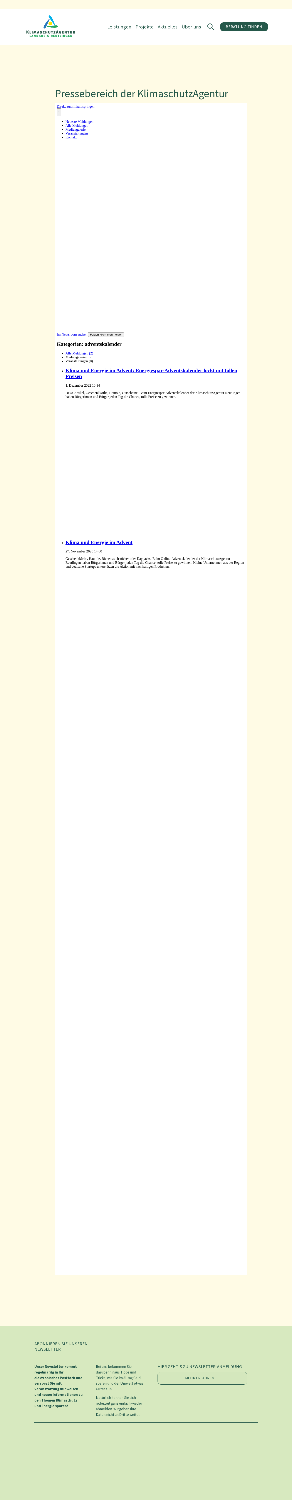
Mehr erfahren (200, 1378)
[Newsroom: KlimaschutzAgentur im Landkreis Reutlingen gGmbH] (151, 689)
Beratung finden (244, 26)
